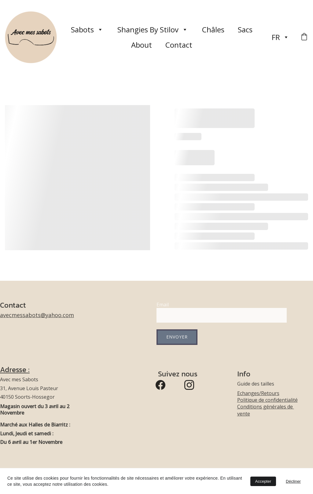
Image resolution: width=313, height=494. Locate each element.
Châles (213, 29)
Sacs (245, 29)
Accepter (263, 481)
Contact (178, 45)
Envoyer (177, 337)
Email (162, 304)
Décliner (293, 481)
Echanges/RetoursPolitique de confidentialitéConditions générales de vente (267, 403)
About (141, 45)
